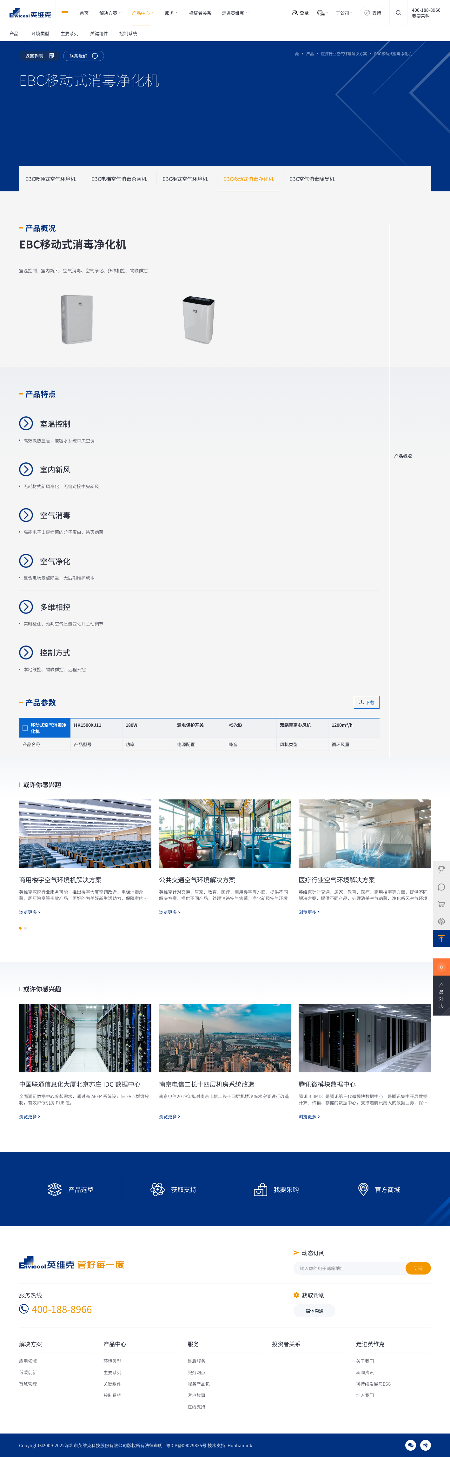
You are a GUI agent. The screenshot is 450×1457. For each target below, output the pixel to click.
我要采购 (421, 16)
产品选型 (81, 1189)
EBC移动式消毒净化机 (248, 178)
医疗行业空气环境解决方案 (344, 54)
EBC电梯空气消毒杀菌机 (119, 178)
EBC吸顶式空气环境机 (50, 178)
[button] (20, 958)
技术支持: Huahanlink (230, 1445)
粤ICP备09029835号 (186, 1445)
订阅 (418, 1268)
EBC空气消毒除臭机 (311, 178)
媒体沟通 (314, 1311)
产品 (310, 54)
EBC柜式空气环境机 (185, 178)
